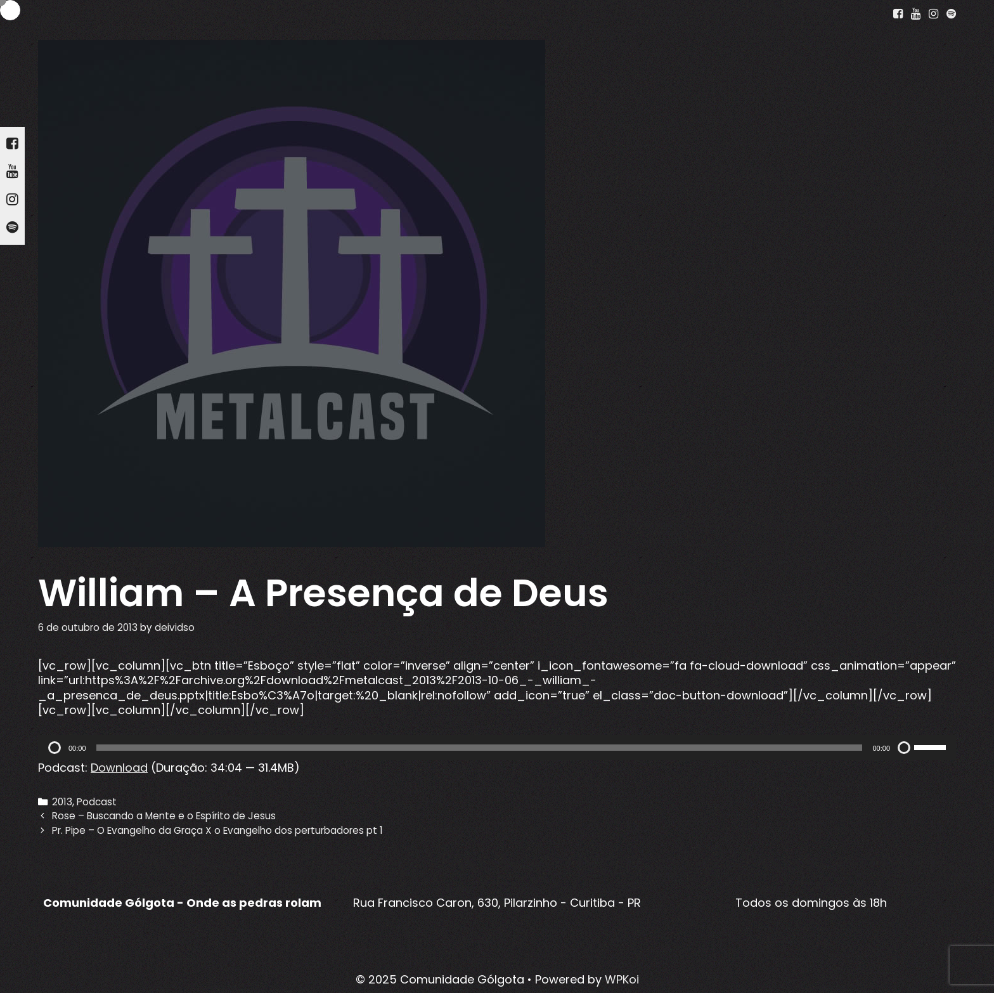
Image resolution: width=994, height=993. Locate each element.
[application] (497, 747)
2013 (62, 801)
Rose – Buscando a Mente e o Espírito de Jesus (164, 815)
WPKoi (622, 979)
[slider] (479, 747)
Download (119, 768)
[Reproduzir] (54, 747)
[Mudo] (904, 747)
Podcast (97, 801)
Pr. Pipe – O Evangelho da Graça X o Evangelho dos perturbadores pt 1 (217, 830)
